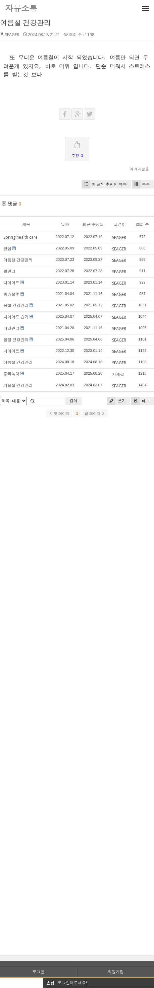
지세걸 (118, 374)
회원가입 (116, 972)
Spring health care (20, 237)
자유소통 (21, 8)
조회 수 (142, 224)
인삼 (7, 248)
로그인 (39, 972)
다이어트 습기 (16, 317)
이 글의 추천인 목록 (104, 184)
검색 (73, 400)
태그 (140, 401)
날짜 (65, 224)
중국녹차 (11, 374)
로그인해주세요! (72, 983)
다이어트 (11, 283)
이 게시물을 (139, 168)
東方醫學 (11, 294)
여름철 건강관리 (25, 22)
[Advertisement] (77, 691)
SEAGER (12, 34)
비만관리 (11, 328)
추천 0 (77, 147)
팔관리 (9, 271)
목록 (141, 184)
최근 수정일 (93, 224)
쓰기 (116, 401)
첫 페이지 (59, 413)
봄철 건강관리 (16, 305)
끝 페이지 (95, 413)
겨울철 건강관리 (18, 385)
